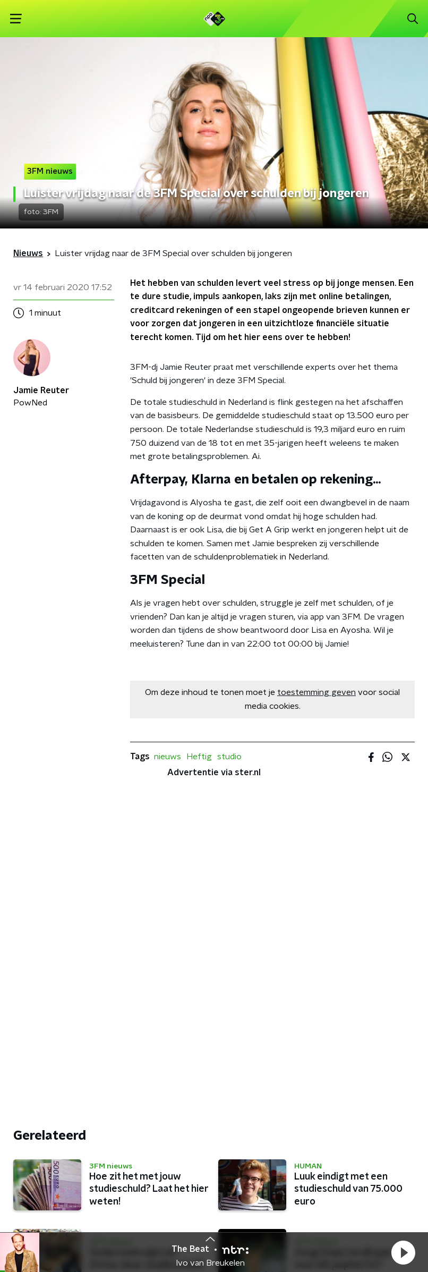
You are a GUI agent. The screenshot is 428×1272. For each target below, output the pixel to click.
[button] (403, 1252)
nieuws (167, 756)
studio (229, 756)
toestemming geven (316, 692)
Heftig (199, 756)
